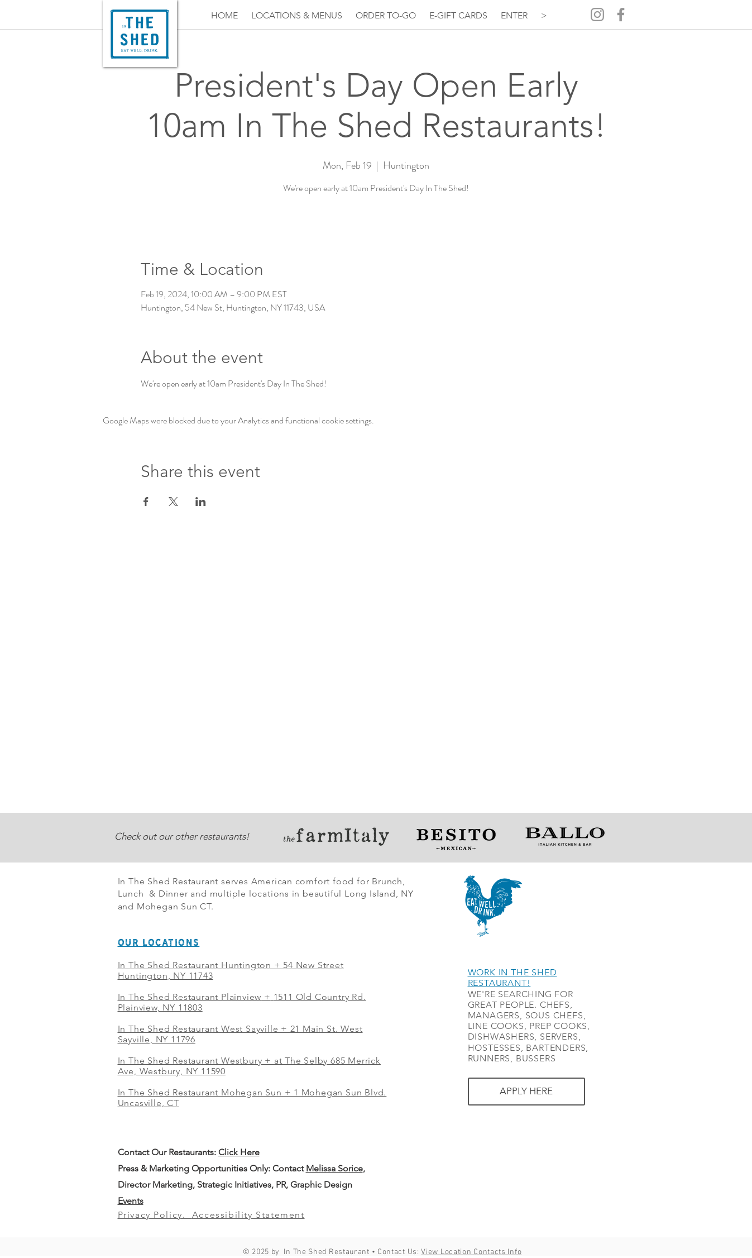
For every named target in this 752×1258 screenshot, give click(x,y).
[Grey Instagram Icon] (597, 14)
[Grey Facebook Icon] (621, 14)
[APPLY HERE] (526, 1091)
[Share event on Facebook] (146, 501)
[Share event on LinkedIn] (200, 501)
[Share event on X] (173, 501)
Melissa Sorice (334, 1168)
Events (130, 1200)
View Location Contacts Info (471, 1252)
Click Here (239, 1152)
